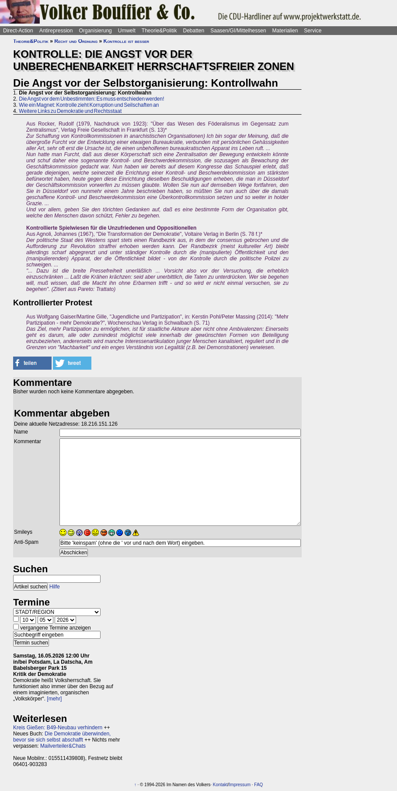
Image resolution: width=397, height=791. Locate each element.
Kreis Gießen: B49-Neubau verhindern (57, 727)
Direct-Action (18, 31)
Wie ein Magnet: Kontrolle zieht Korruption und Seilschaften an (89, 105)
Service (312, 31)
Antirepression (56, 31)
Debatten (194, 31)
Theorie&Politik (159, 31)
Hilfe (54, 587)
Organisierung (95, 31)
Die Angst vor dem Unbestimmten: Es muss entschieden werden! (91, 99)
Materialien (285, 31)
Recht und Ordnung (76, 41)
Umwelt (127, 31)
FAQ (258, 784)
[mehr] (54, 699)
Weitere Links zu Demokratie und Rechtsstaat (70, 111)
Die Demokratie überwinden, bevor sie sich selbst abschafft (62, 737)
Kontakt (220, 784)
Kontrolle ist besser (126, 41)
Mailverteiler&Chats (63, 746)
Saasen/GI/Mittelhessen (238, 31)
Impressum (240, 784)
